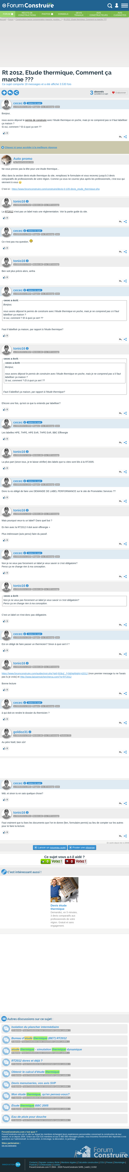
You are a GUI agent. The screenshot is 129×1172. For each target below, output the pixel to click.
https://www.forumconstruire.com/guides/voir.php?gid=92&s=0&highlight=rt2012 (45, 673)
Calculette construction (88, 1162)
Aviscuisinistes (120, 14)
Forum (6, 14)
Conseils (63, 14)
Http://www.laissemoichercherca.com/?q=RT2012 (46, 676)
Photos (46, 14)
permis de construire (36, 120)
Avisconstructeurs (99, 14)
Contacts (33, 1162)
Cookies (56, 1165)
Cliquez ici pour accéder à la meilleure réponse (31, 147)
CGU (102, 1162)
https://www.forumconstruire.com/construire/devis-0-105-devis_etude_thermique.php (56, 189)
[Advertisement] (64, 768)
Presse (109, 1162)
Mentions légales (68, 1162)
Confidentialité (45, 1165)
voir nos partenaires (9, 1146)
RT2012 (9, 211)
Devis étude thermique (59, 907)
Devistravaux (78, 14)
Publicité (33, 1165)
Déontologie (119, 1162)
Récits (27, 14)
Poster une (82, 847)
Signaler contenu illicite (49, 1162)
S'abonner (119, 92)
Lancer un (50, 847)
